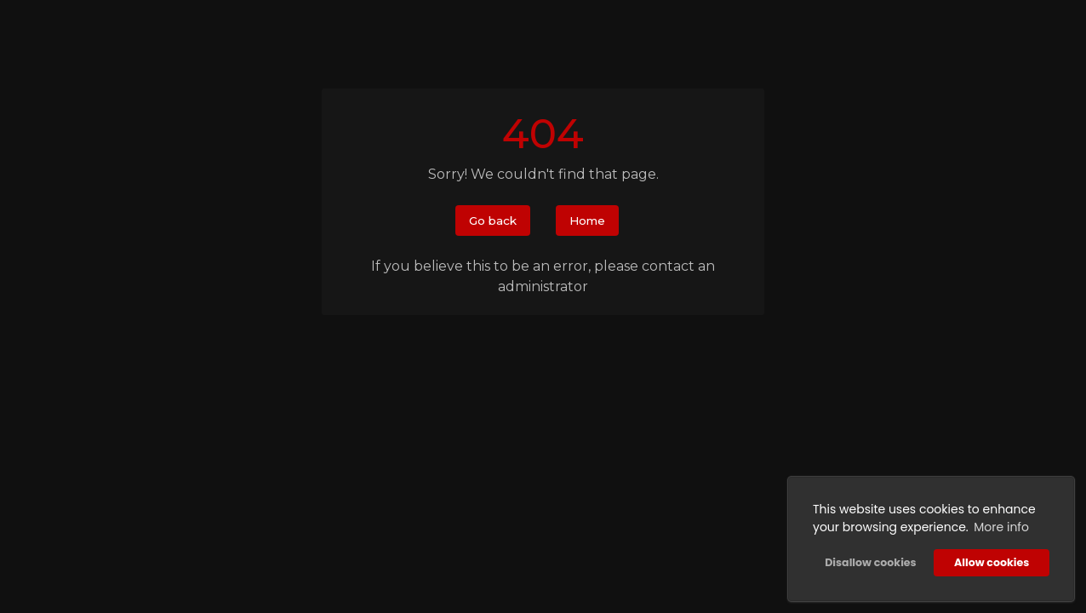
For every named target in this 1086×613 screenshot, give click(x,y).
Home (587, 220)
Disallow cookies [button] (870, 562)
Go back (493, 220)
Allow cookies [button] (991, 562)
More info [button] (1001, 527)
